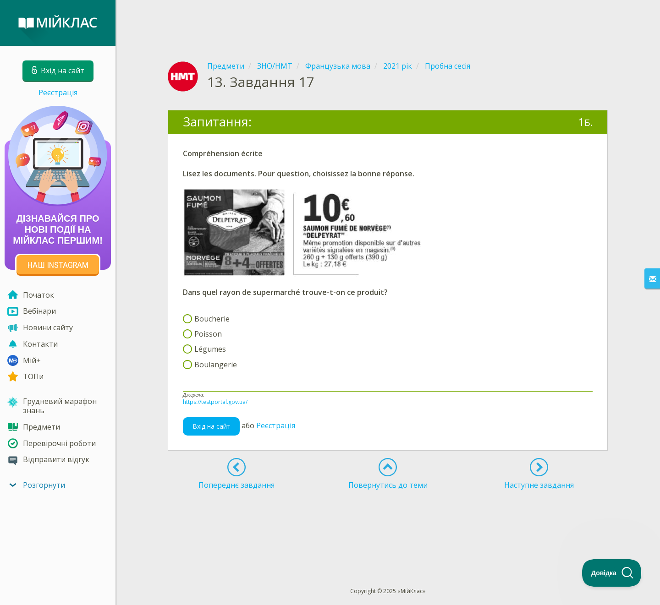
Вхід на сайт (211, 426)
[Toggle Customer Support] (612, 573)
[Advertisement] (388, 23)
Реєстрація (57, 92)
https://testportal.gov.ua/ (215, 402)
